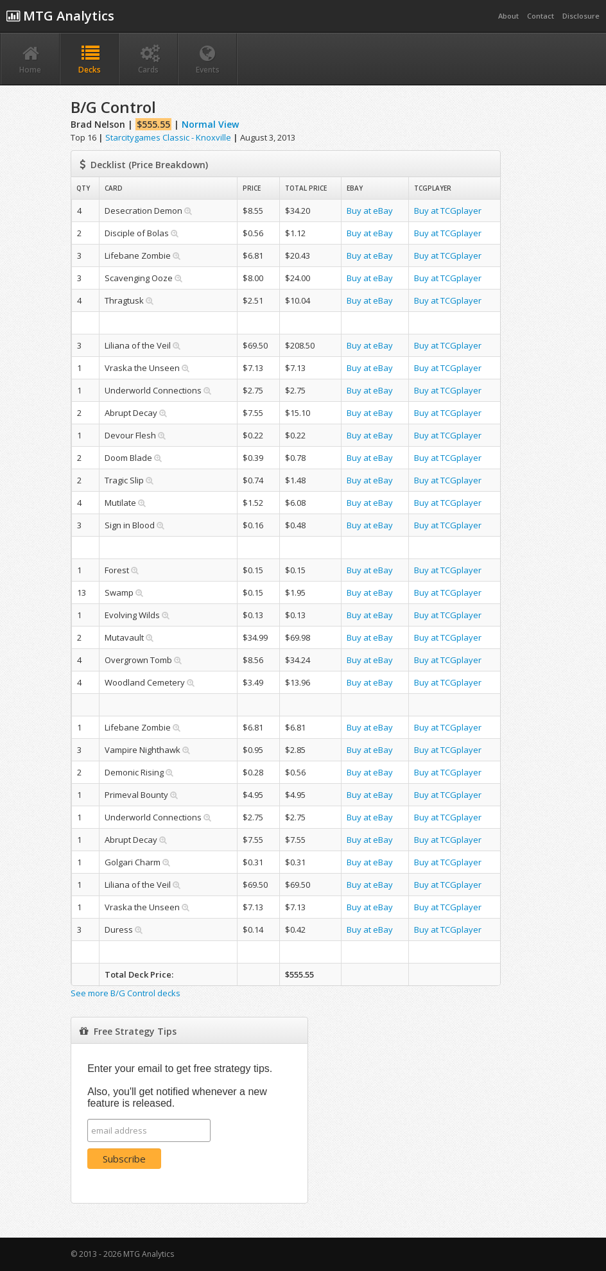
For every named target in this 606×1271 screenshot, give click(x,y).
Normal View (210, 124)
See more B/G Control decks (125, 993)
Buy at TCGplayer (447, 210)
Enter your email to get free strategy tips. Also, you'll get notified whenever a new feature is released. (179, 1086)
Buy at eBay (370, 210)
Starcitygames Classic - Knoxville (168, 137)
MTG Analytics (60, 15)
